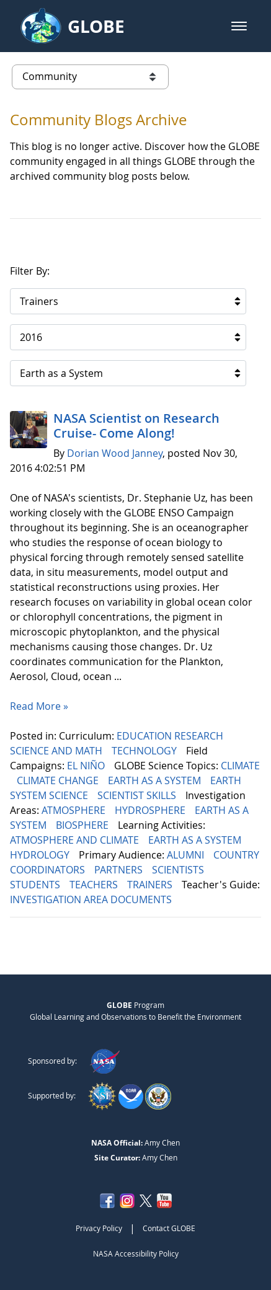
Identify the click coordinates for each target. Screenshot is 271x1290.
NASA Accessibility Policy (136, 1253)
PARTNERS (119, 870)
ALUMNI (187, 855)
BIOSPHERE (83, 825)
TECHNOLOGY (145, 751)
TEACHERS (94, 884)
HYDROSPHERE (151, 810)
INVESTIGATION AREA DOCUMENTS (92, 899)
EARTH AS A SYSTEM (155, 780)
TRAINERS (151, 884)
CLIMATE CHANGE (59, 780)
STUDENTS (36, 884)
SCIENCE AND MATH (57, 751)
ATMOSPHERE (75, 810)
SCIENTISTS (179, 870)
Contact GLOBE (169, 1228)
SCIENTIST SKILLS (138, 795)
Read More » (39, 706)
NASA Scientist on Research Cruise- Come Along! (136, 425)
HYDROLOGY (41, 855)
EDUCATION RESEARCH (171, 736)
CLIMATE (240, 765)
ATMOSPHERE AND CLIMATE (75, 840)
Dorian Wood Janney (114, 453)
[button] (239, 26)
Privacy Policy (99, 1228)
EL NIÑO (87, 765)
